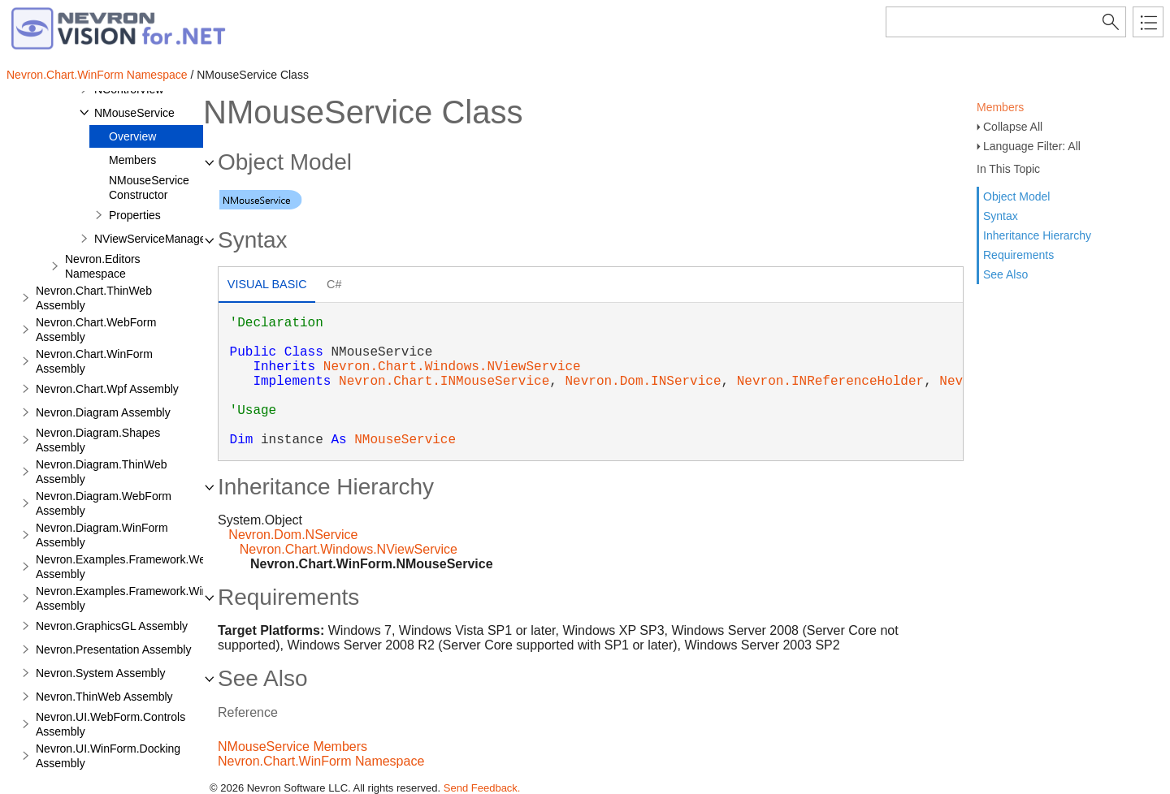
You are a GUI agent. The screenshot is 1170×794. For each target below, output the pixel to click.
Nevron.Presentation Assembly (113, 649)
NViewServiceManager (152, 238)
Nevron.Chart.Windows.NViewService (452, 367)
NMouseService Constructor (149, 187)
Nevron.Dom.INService (643, 381)
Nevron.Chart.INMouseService (444, 381)
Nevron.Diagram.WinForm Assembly (102, 535)
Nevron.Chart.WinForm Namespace (97, 74)
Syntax (1000, 215)
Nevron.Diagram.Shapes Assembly (98, 440)
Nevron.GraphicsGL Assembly (112, 625)
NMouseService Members (292, 746)
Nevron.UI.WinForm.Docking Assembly (108, 756)
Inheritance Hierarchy (1037, 235)
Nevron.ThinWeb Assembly (104, 696)
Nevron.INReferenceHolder (830, 381)
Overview (132, 136)
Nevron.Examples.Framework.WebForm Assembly (137, 566)
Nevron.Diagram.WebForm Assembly (103, 503)
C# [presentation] (334, 284)
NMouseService (134, 112)
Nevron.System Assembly (101, 673)
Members (1000, 107)
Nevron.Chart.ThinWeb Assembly (94, 298)
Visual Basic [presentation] (267, 284)
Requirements (1018, 254)
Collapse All (1012, 126)
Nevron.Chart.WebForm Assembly (96, 329)
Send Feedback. (482, 788)
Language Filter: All (1032, 146)
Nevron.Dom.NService (293, 535)
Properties (135, 215)
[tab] (267, 286)
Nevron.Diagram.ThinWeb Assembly (101, 471)
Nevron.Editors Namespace (103, 266)
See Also (1005, 274)
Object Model (1016, 196)
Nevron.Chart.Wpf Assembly (107, 388)
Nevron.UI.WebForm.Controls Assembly (110, 724)
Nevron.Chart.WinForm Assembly (94, 361)
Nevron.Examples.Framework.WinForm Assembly (135, 598)
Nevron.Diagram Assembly (103, 412)
